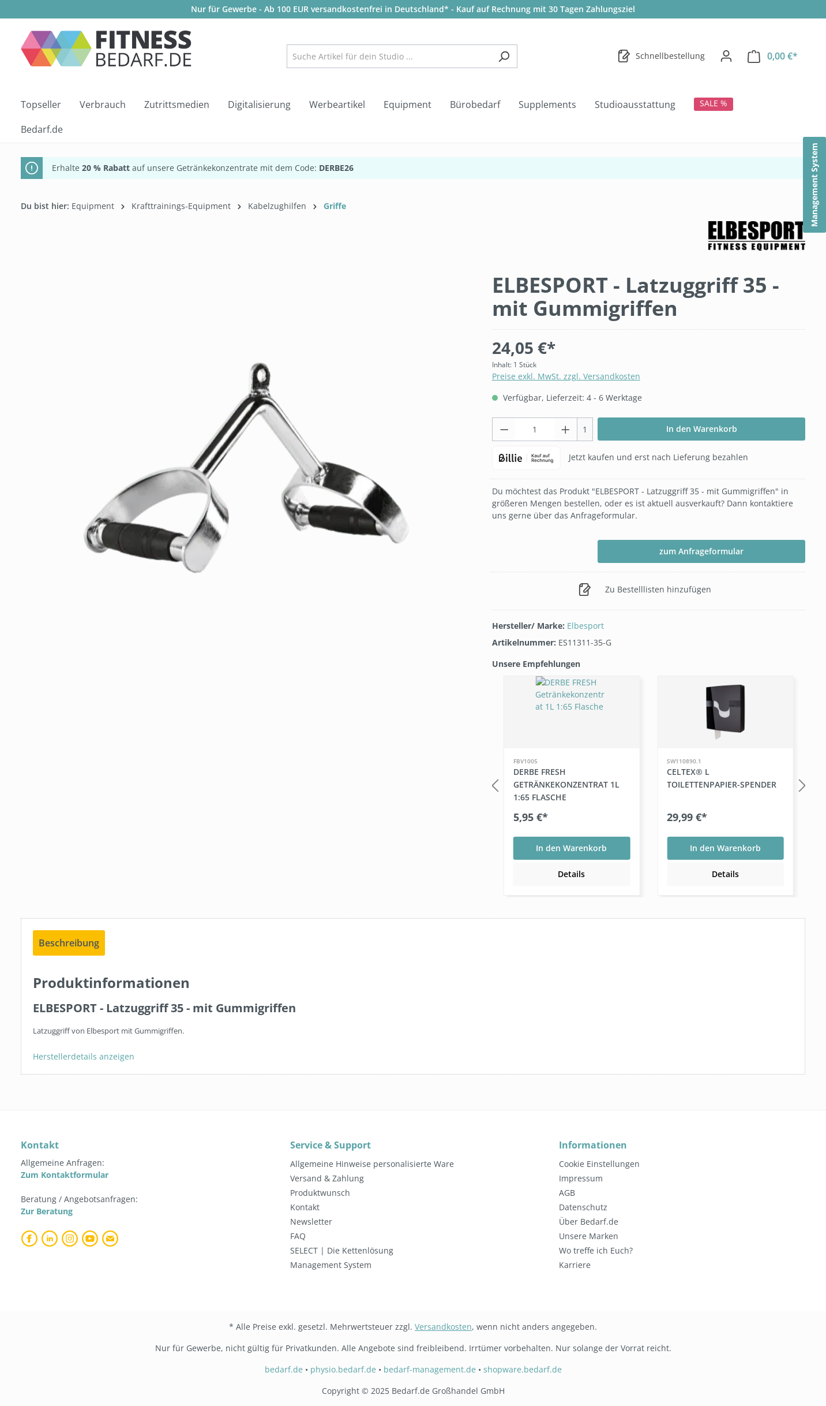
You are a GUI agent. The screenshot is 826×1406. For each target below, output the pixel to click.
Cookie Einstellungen (599, 1163)
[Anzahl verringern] (504, 429)
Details (571, 873)
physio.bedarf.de (343, 1369)
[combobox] (389, 56)
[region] (244, 467)
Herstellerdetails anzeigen (83, 1056)
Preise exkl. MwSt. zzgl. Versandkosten (566, 376)
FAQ (298, 1235)
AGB (567, 1192)
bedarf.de (284, 1369)
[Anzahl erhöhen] (566, 429)
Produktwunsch (320, 1192)
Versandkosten (443, 1326)
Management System (330, 1264)
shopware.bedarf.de (522, 1369)
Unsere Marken (588, 1235)
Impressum (581, 1178)
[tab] (69, 943)
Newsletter (311, 1221)
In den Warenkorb (701, 428)
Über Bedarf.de (588, 1221)
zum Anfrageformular (701, 551)
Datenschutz (583, 1207)
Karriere (575, 1264)
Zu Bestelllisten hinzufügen (645, 587)
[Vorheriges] (495, 786)
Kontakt (305, 1207)
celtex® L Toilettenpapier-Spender (721, 778)
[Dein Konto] (726, 56)
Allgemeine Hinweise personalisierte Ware (372, 1163)
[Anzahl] (534, 429)
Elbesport (585, 625)
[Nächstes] (802, 786)
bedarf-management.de (430, 1369)
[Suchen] (503, 56)
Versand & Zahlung (327, 1178)
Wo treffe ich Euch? (596, 1250)
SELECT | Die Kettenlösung (341, 1250)
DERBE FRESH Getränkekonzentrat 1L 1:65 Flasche (566, 784)
